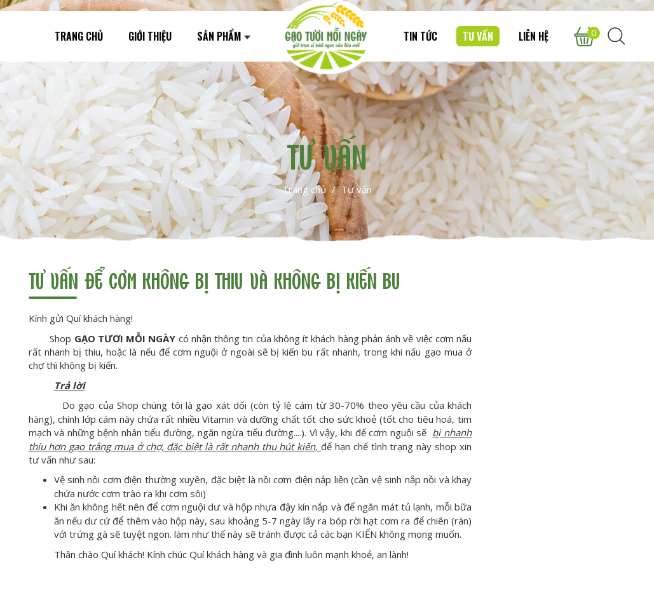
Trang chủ (304, 189)
